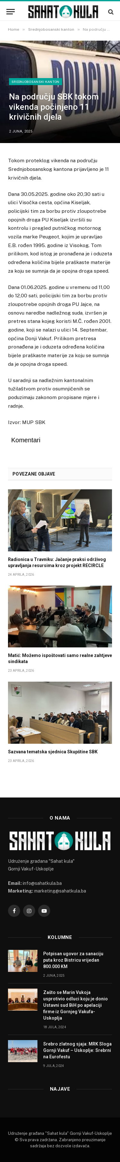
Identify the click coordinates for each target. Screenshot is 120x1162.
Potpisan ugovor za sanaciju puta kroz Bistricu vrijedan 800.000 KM (73, 960)
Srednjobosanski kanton (36, 82)
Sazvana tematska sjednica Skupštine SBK (53, 751)
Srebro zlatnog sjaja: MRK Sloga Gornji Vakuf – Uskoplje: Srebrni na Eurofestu (77, 1050)
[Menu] (10, 11)
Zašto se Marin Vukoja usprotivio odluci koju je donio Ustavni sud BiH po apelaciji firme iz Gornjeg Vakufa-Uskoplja (75, 1005)
